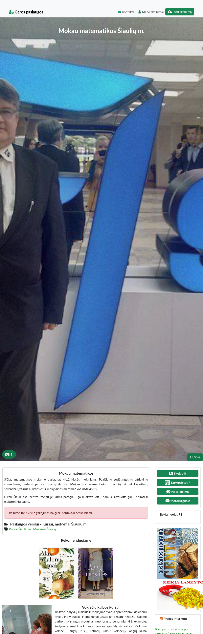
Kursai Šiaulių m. (20, 529)
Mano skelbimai (151, 12)
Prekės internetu (175, 618)
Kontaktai (126, 12)
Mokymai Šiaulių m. (46, 529)
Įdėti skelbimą (180, 11)
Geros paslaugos (26, 12)
